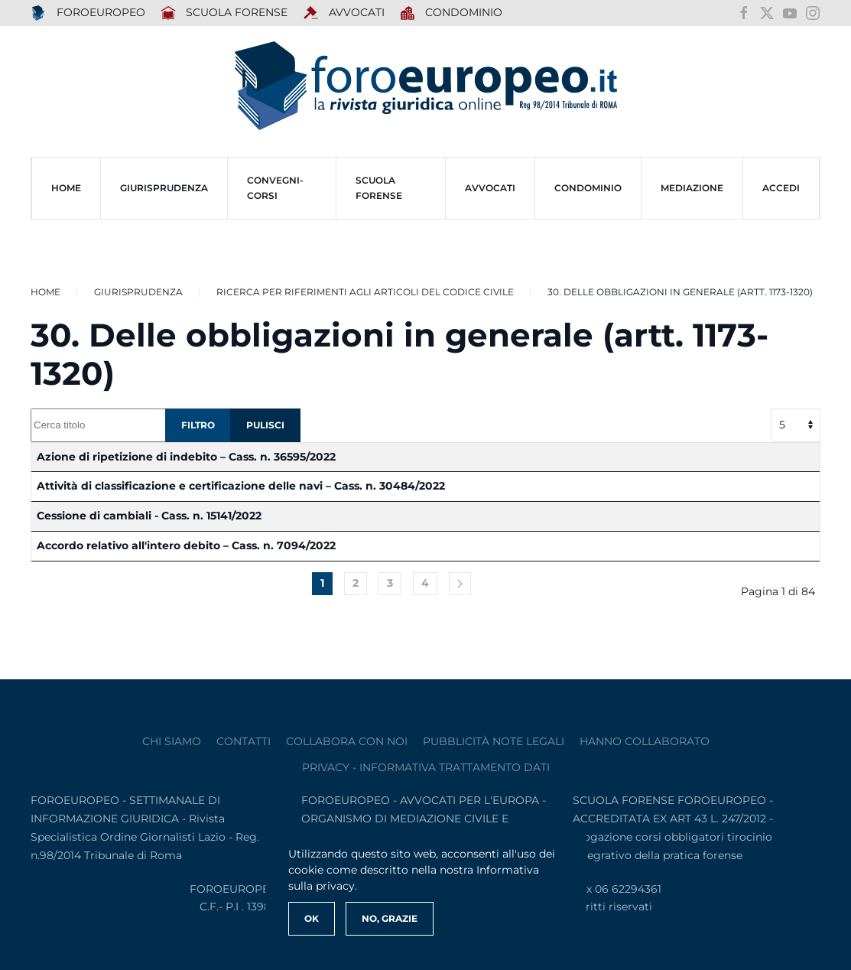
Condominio (451, 13)
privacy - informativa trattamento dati (426, 767)
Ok (311, 918)
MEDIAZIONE (692, 188)
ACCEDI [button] (781, 188)
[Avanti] (460, 583)
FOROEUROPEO (88, 13)
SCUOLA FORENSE (224, 13)
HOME (66, 188)
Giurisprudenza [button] (164, 188)
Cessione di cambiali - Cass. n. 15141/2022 (149, 515)
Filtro (198, 425)
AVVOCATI (344, 13)
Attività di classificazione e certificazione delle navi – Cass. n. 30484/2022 (241, 486)
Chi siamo (171, 741)
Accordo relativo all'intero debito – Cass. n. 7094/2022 (186, 545)
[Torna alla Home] (426, 86)
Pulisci (265, 425)
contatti (243, 741)
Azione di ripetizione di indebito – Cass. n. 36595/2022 (186, 457)
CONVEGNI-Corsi (275, 187)
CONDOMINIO (588, 188)
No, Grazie (389, 918)
